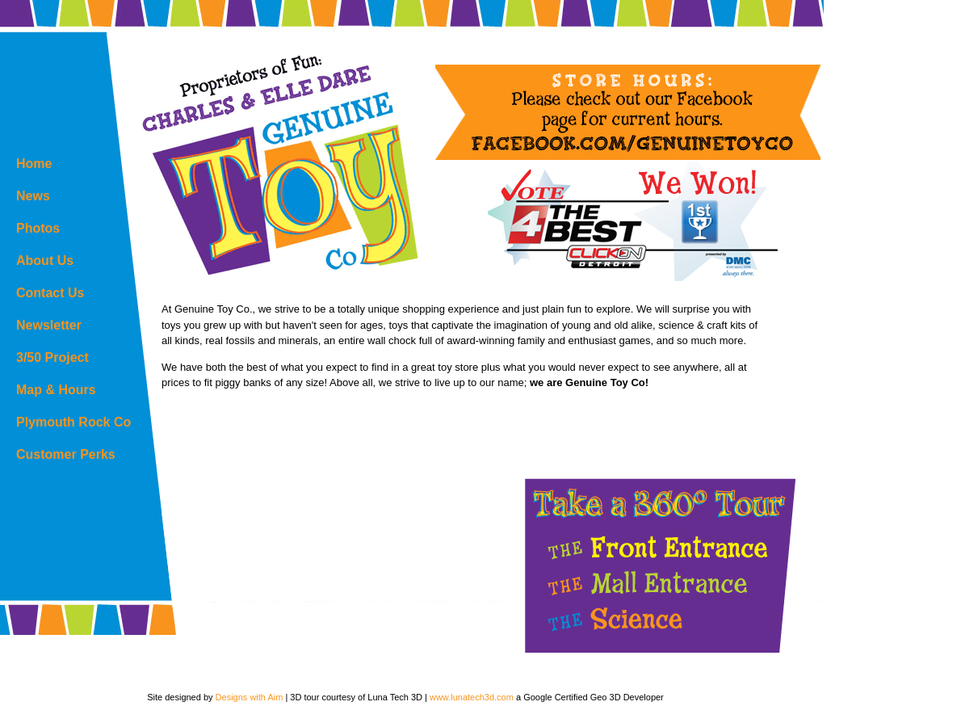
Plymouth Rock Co (73, 422)
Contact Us (50, 293)
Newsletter (49, 325)
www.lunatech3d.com (472, 697)
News (33, 196)
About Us (44, 260)
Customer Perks (65, 454)
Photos (38, 228)
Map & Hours (56, 390)
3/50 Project (52, 357)
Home (34, 163)
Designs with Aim (249, 697)
